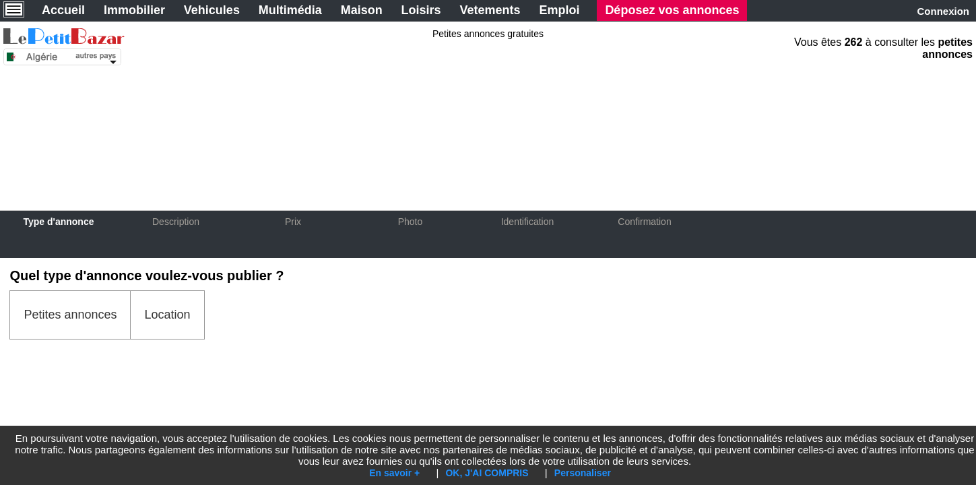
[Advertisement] (488, 122)
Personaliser (582, 472)
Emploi (559, 10)
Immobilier (134, 10)
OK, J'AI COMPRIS (486, 472)
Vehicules (212, 10)
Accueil (63, 10)
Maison (362, 10)
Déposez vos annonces (672, 10)
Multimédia (290, 10)
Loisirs (421, 10)
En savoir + (394, 472)
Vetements (490, 10)
